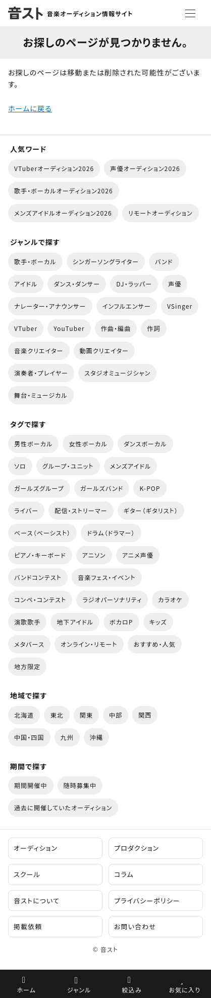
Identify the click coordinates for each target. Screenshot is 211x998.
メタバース (29, 644)
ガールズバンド (102, 488)
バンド (164, 261)
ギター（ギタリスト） (151, 510)
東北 (56, 715)
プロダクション (136, 848)
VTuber (25, 328)
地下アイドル (75, 621)
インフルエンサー (126, 306)
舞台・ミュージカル (41, 395)
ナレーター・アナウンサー (50, 306)
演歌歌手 (27, 621)
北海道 (24, 715)
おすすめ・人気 (155, 644)
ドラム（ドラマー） (111, 532)
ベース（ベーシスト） (42, 532)
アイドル (25, 283)
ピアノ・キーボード (40, 555)
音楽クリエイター (39, 350)
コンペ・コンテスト (40, 599)
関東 (86, 715)
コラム (124, 874)
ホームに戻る (30, 108)
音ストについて (37, 900)
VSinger (179, 306)
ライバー (26, 510)
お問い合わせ (135, 926)
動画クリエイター (104, 350)
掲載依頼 (28, 926)
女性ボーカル (88, 443)
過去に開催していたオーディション (63, 807)
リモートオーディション (160, 213)
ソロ (20, 466)
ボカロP (121, 621)
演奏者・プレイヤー (41, 372)
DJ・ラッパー (134, 283)
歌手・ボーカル (35, 261)
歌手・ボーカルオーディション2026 (63, 190)
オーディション (36, 848)
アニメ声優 (137, 555)
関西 (144, 715)
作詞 (153, 328)
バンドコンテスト (38, 577)
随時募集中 (80, 785)
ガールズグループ (39, 488)
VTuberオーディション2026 (54, 168)
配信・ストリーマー (81, 510)
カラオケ (170, 599)
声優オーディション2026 (145, 168)
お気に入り (184, 989)
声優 (174, 283)
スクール (27, 874)
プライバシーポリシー (147, 900)
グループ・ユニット (68, 466)
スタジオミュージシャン (117, 372)
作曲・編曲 (116, 328)
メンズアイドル (130, 466)
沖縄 (96, 737)
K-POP (149, 488)
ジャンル (79, 989)
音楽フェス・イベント (107, 577)
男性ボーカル (33, 443)
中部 (115, 715)
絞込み (132, 989)
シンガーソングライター (106, 261)
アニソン (94, 555)
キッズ (158, 621)
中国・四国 (29, 737)
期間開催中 (30, 785)
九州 (67, 737)
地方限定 (27, 666)
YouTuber (69, 328)
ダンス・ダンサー (77, 283)
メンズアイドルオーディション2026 (63, 213)
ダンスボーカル (145, 443)
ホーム (26, 989)
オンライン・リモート (89, 644)
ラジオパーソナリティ (112, 599)
